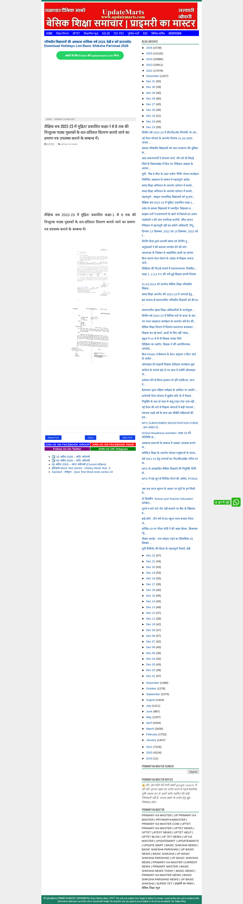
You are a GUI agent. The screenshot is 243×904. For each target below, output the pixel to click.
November (153, 682)
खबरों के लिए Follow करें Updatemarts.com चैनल (91, 55)
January (151, 740)
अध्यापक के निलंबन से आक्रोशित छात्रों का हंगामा (167, 252)
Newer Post (53, 437)
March (150, 728)
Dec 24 (151, 121)
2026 (149, 47)
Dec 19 (151, 572)
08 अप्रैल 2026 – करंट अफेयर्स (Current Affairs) (79, 464)
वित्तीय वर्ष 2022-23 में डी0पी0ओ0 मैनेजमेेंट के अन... (170, 132)
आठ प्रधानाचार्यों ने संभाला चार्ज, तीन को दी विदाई (168, 158)
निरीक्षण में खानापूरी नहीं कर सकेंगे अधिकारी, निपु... (169, 225)
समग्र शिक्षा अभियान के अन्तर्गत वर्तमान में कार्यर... (168, 185)
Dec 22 (151, 555)
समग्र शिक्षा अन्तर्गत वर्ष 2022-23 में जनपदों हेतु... (168, 294)
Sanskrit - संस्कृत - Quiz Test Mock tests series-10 (82, 471)
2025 (149, 53)
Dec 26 (151, 109)
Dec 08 (151, 635)
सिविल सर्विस (158, 33)
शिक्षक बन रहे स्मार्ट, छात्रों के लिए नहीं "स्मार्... (166, 332)
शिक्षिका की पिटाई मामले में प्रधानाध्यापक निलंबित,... (170, 268)
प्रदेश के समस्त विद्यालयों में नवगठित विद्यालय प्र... (167, 208)
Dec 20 (151, 567)
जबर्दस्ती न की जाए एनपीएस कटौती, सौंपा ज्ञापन (167, 219)
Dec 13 (151, 607)
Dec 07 (151, 641)
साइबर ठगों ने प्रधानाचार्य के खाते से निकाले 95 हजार (169, 214)
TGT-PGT (119, 33)
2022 (149, 70)
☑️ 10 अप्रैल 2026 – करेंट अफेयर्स (71, 456)
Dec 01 (151, 676)
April (149, 722)
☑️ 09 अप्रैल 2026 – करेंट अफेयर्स (71, 460)
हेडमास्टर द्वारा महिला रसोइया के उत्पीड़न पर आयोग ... (170, 390)
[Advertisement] (90, 88)
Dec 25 (151, 115)
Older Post (127, 437)
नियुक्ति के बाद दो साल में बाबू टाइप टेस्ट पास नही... (169, 401)
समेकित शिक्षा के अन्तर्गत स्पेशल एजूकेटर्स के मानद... (169, 452)
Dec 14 (151, 601)
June (149, 711)
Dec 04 (151, 658)
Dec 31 (151, 81)
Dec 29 (151, 92)
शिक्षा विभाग (62, 33)
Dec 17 (151, 584)
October (151, 688)
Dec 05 (151, 653)
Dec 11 (151, 618)
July (149, 705)
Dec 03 (151, 664)
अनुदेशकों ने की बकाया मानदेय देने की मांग (164, 247)
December (153, 76)
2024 (149, 59)
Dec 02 (151, 670)
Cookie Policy (180, 901)
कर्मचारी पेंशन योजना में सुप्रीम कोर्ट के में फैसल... (167, 395)
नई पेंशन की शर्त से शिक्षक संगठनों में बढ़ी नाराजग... (169, 407)
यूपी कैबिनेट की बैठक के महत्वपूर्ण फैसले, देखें (166, 548)
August (151, 699)
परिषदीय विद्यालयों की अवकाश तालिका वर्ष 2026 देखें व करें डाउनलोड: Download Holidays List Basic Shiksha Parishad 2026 (88, 44)
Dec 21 (151, 561)
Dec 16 (151, 589)
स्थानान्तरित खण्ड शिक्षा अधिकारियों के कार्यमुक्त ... (169, 310)
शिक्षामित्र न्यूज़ (91, 33)
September (153, 694)
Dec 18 (151, 578)
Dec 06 (151, 647)
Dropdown (175, 33)
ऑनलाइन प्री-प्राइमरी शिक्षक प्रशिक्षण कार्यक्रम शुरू (168, 364)
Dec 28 (151, 98)
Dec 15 (151, 595)
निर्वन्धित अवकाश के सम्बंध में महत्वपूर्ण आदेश (166, 179)
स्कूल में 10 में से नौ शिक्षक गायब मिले (161, 338)
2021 (149, 746)
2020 (149, 752)
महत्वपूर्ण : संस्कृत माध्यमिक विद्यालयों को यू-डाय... (168, 196)
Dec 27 (151, 104)
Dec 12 (151, 612)
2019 (149, 758)
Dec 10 (151, 624)
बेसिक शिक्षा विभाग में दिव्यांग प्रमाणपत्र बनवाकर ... (169, 327)
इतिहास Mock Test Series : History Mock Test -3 (81, 468)
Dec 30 (151, 87)
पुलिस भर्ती (133, 33)
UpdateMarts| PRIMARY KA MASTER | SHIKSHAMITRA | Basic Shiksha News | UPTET (80, 898)
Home (49, 33)
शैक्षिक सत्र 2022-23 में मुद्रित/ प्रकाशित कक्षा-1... (168, 202)
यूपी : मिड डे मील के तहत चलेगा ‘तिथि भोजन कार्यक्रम (170, 173)
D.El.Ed (106, 33)
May (149, 717)
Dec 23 (151, 127)
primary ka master (68, 144)
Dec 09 (151, 630)
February (152, 734)
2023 (149, 64)
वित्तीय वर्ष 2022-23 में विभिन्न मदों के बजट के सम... (170, 315)
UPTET (76, 33)
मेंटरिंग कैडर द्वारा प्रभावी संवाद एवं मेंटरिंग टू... (165, 241)
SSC (145, 33)
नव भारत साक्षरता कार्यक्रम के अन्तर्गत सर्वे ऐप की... (169, 321)
